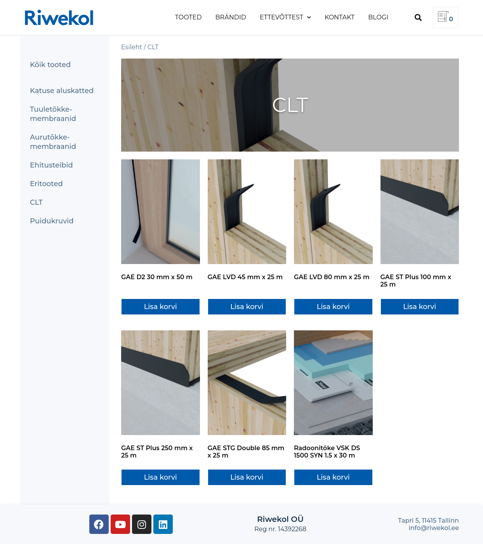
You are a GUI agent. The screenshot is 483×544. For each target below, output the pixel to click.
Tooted (188, 17)
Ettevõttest (285, 17)
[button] (418, 17)
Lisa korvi (160, 306)
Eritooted (46, 184)
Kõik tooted (50, 64)
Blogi (378, 17)
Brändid (230, 17)
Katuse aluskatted (62, 90)
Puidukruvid (52, 221)
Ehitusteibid (51, 165)
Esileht (131, 47)
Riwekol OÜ (280, 519)
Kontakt (339, 17)
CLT (36, 202)
